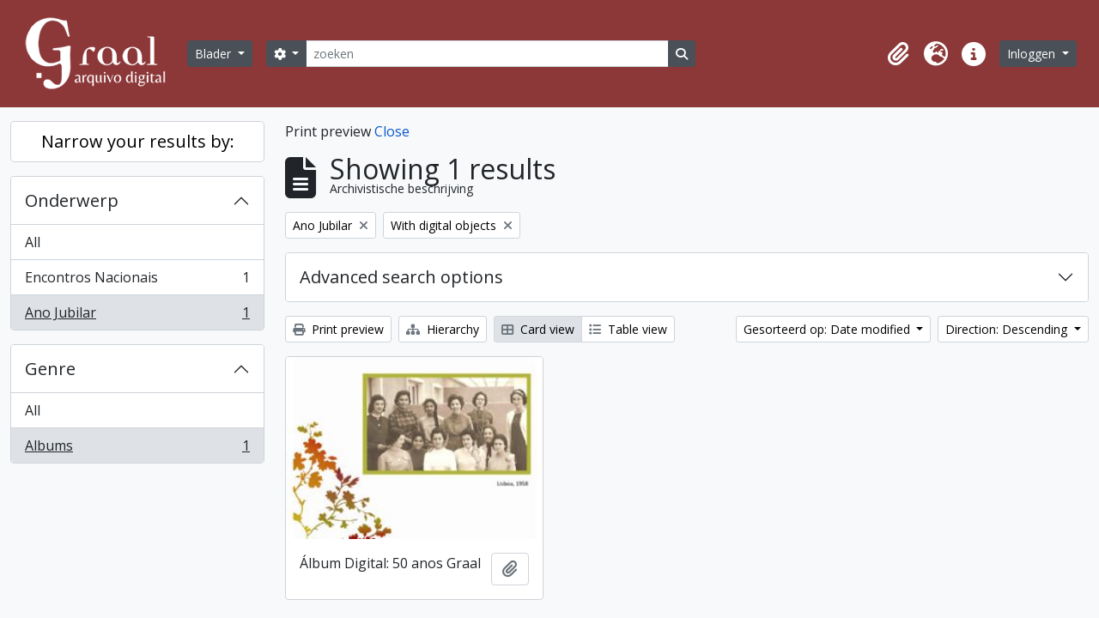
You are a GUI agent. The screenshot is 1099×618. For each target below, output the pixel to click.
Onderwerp (71, 200)
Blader (214, 53)
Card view (537, 329)
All (32, 242)
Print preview (338, 329)
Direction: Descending (1008, 329)
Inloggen (1033, 53)
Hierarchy (442, 329)
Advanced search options (401, 276)
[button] (898, 54)
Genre (50, 368)
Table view (628, 329)
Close (392, 131)
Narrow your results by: (137, 141)
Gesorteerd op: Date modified (829, 329)
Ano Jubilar (137, 316)
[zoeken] (487, 53)
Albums (137, 449)
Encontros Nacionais (137, 281)
